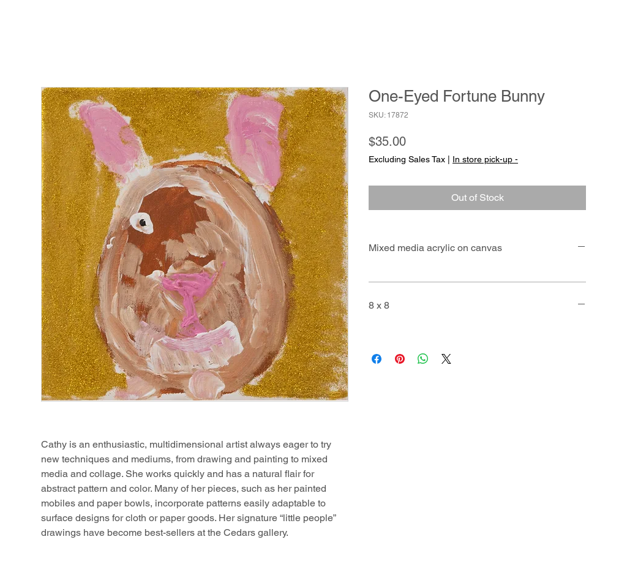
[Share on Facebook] (376, 359)
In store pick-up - (485, 159)
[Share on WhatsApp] (423, 359)
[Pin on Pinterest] (399, 359)
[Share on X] (446, 359)
